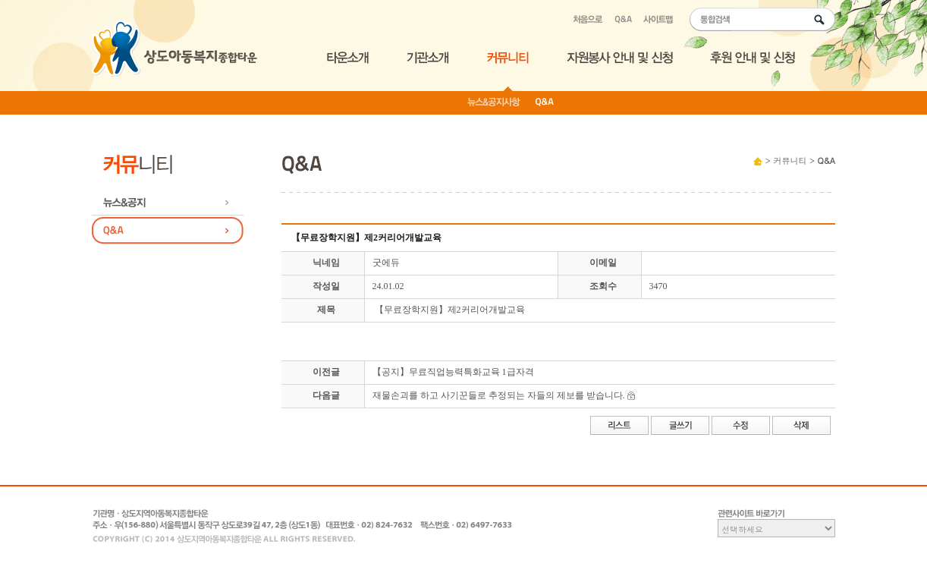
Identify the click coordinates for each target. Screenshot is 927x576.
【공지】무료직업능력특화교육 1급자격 (453, 372)
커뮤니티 (789, 160)
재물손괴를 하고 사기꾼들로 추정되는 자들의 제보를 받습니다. (498, 395)
